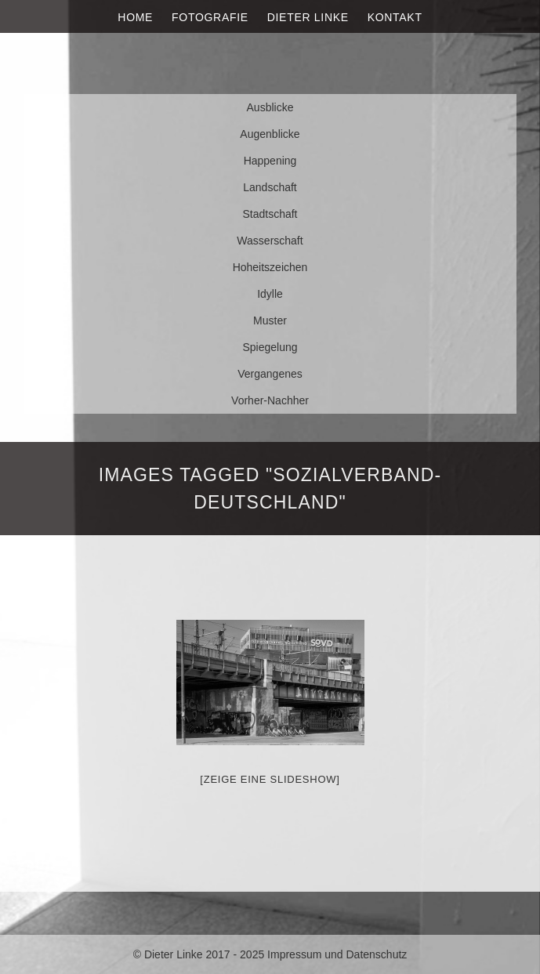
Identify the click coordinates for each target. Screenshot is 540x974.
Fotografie (210, 17)
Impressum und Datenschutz (337, 954)
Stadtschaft (269, 214)
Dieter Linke (308, 17)
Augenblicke (269, 134)
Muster (270, 320)
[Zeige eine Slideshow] (269, 779)
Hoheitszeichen (270, 267)
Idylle (270, 294)
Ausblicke (270, 107)
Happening (270, 160)
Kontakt (395, 17)
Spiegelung (269, 347)
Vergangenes (270, 374)
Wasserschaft (270, 240)
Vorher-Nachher (270, 400)
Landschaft (270, 187)
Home (135, 17)
